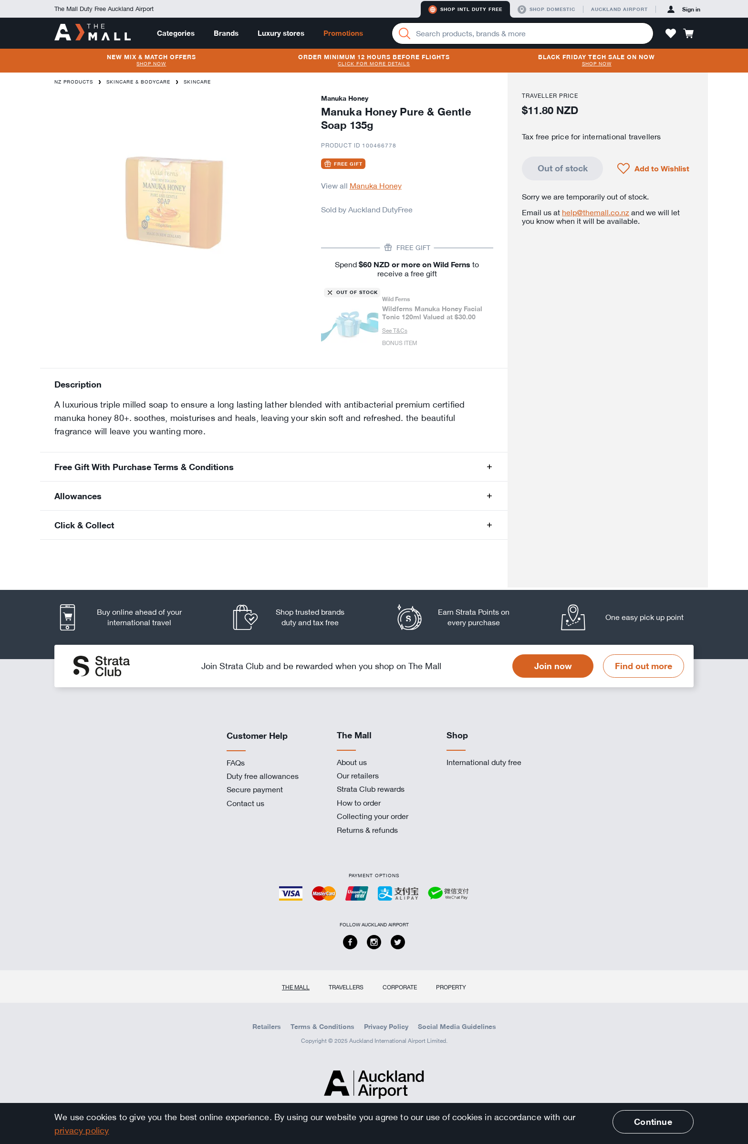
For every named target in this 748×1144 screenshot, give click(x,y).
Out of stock (563, 168)
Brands (226, 33)
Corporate (400, 987)
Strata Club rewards (371, 789)
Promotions (343, 33)
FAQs (236, 762)
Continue (653, 1121)
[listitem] (128, 617)
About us (352, 762)
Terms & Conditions (322, 1026)
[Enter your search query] (522, 33)
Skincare (197, 82)
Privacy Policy (386, 1026)
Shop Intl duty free (465, 9)
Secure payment (255, 789)
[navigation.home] (92, 33)
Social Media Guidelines (457, 1026)
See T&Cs (394, 330)
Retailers (266, 1026)
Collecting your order (372, 816)
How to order (359, 802)
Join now (553, 666)
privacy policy (81, 1130)
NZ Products (73, 82)
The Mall (296, 987)
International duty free (484, 762)
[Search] (404, 33)
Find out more (643, 666)
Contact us (245, 803)
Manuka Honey (376, 185)
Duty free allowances (263, 776)
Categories (176, 33)
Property (451, 987)
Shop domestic (546, 9)
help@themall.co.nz (595, 212)
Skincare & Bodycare (138, 82)
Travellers (346, 987)
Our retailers (358, 775)
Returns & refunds (367, 830)
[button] (670, 33)
